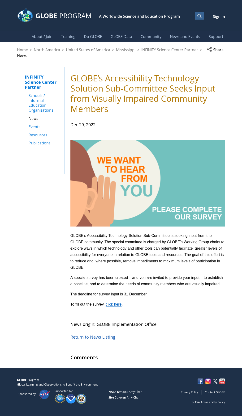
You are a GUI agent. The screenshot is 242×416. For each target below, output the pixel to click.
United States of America (88, 49)
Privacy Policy (190, 392)
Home (22, 49)
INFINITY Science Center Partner (169, 49)
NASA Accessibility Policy (208, 402)
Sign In (219, 16)
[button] (216, 50)
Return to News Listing (92, 337)
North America (47, 49)
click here (114, 304)
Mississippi (125, 49)
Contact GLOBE (215, 392)
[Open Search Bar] (199, 16)
